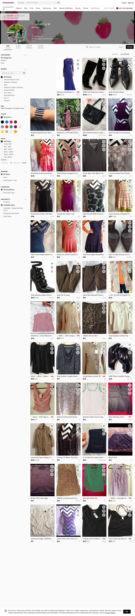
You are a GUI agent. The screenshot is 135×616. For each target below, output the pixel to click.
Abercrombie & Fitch (10, 80)
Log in (124, 3)
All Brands (6, 77)
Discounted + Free (9, 180)
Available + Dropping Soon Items (12, 209)
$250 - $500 (7, 154)
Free (4, 177)
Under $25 (6, 144)
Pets (55, 8)
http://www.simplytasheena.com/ (46, 39)
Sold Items (6, 216)
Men (25, 8)
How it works (109, 8)
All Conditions (7, 190)
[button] (22, 3)
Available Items (8, 205)
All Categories (6, 58)
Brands (78, 8)
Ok (127, 612)
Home (38, 8)
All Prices (6, 141)
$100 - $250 (7, 152)
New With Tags (7, 193)
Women (19, 8)
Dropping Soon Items (10, 213)
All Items (5, 174)
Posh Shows (95, 8)
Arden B (5, 101)
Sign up (131, 3)
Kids (31, 8)
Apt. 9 (4, 98)
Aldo (4, 85)
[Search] (41, 2)
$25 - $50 (6, 147)
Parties (85, 8)
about (121, 47)
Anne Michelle (7, 95)
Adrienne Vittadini (9, 82)
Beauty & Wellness (66, 8)
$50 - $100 (6, 149)
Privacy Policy (110, 613)
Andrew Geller (7, 90)
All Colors (6, 117)
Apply (24, 163)
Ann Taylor (6, 93)
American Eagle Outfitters (12, 87)
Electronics (47, 8)
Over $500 (6, 157)
